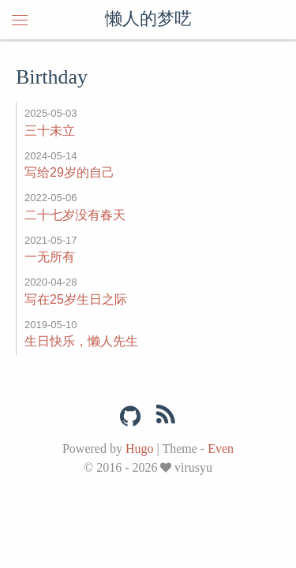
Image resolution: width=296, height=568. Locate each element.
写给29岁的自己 (69, 172)
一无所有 (49, 256)
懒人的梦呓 (148, 19)
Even (221, 448)
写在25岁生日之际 (75, 299)
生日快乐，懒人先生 (81, 341)
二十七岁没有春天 (75, 215)
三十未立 (49, 130)
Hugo (140, 448)
